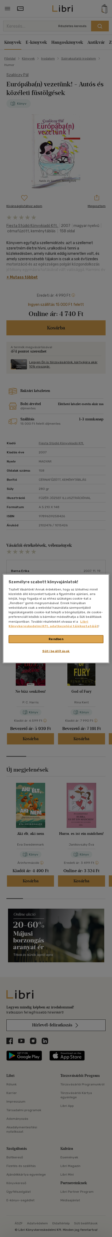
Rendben (56, 639)
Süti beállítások (56, 651)
